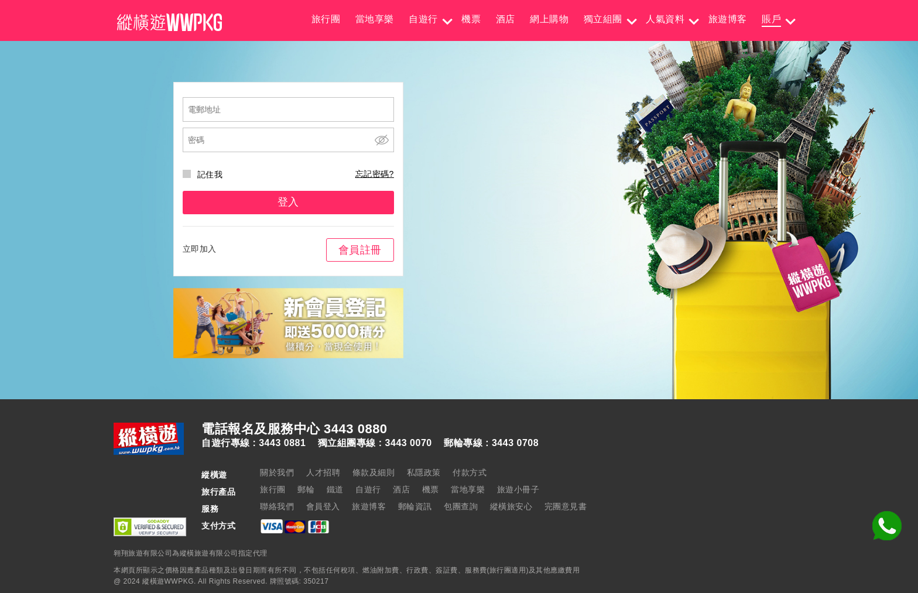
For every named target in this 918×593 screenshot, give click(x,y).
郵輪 (305, 489)
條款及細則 (373, 472)
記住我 (203, 174)
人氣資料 (665, 19)
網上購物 (549, 19)
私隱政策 (424, 472)
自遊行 (423, 19)
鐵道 (335, 489)
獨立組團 (603, 19)
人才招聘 (323, 472)
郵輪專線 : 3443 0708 (491, 443)
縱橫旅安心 (511, 506)
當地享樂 (374, 19)
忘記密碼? (374, 174)
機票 (471, 19)
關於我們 (277, 472)
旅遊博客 (727, 19)
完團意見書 (565, 506)
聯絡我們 (277, 506)
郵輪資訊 (415, 506)
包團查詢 (461, 506)
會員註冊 (360, 250)
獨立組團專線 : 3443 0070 (375, 443)
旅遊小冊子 (518, 489)
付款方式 (470, 472)
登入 (288, 202)
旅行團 (326, 19)
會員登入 (323, 506)
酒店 (505, 19)
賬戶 (771, 19)
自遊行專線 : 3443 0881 (253, 443)
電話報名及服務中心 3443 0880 (294, 429)
